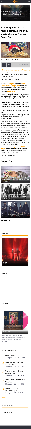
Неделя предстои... (12, 355)
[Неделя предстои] (3, 356)
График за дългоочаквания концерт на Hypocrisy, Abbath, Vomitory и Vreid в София (13, 13)
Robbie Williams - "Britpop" (10, 332)
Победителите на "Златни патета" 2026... (15, 363)
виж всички (5, 397)
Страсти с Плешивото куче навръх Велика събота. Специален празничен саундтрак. (15, 179)
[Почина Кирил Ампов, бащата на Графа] (3, 389)
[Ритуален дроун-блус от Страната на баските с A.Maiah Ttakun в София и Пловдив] (3, 371)
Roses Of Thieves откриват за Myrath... (16, 381)
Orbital (5, 262)
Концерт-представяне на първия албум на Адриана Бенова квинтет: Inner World (14, 196)
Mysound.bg (8, 412)
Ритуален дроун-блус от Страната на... (14, 372)
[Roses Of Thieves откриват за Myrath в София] (3, 380)
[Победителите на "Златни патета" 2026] (3, 362)
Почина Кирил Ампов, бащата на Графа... (13, 389)
